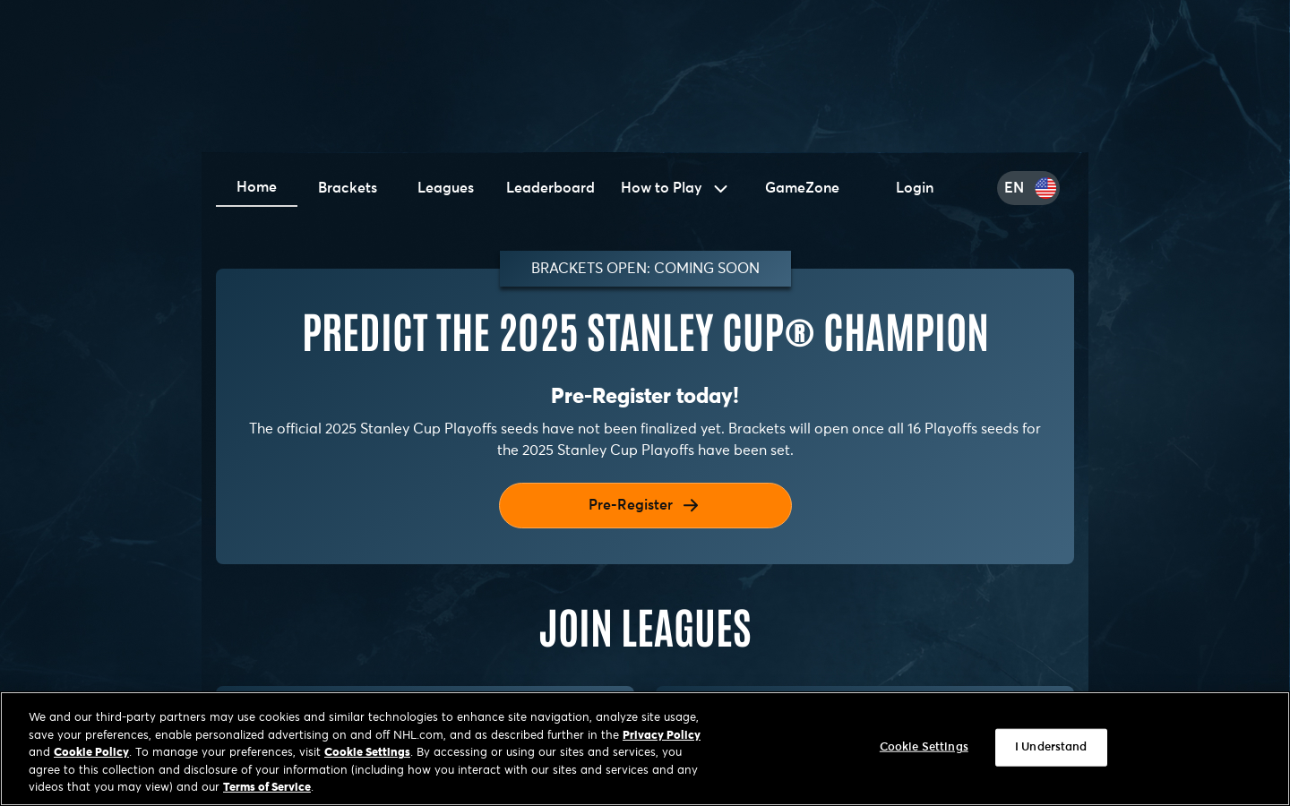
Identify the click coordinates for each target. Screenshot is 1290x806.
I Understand (1051, 747)
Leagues (445, 188)
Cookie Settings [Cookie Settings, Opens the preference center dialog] (924, 747)
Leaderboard (550, 188)
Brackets (347, 188)
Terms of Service (267, 787)
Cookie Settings (367, 753)
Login (914, 188)
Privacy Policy (662, 736)
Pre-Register (645, 505)
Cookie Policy (91, 753)
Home (256, 187)
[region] (645, 748)
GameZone (802, 188)
